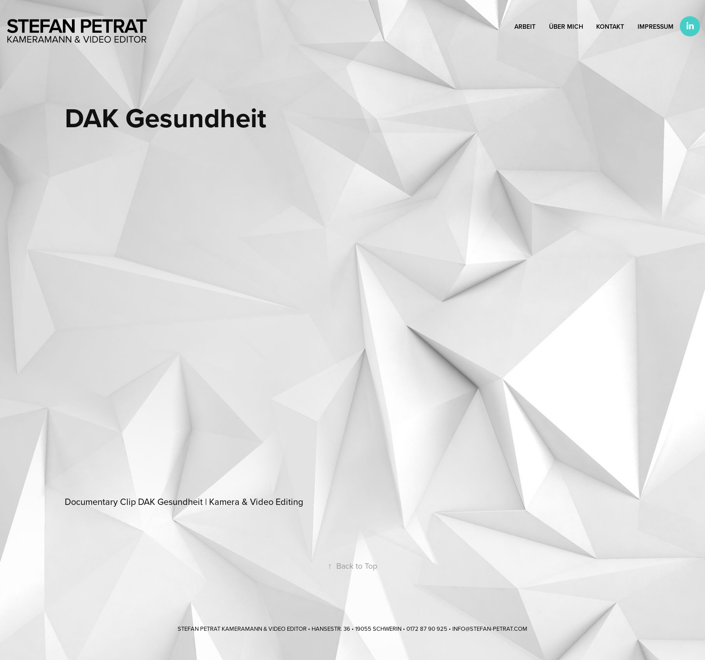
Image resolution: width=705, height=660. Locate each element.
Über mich (566, 26)
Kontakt (610, 26)
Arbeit (524, 26)
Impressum (656, 26)
